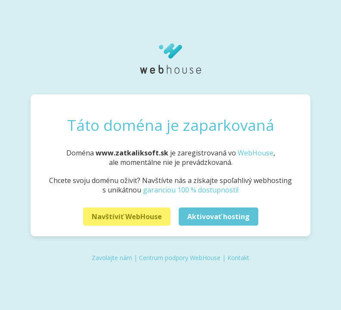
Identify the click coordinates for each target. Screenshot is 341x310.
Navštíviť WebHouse (127, 216)
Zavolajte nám (112, 258)
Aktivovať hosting (218, 216)
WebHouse (255, 153)
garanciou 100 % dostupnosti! (191, 190)
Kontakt (238, 258)
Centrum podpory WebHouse (179, 258)
